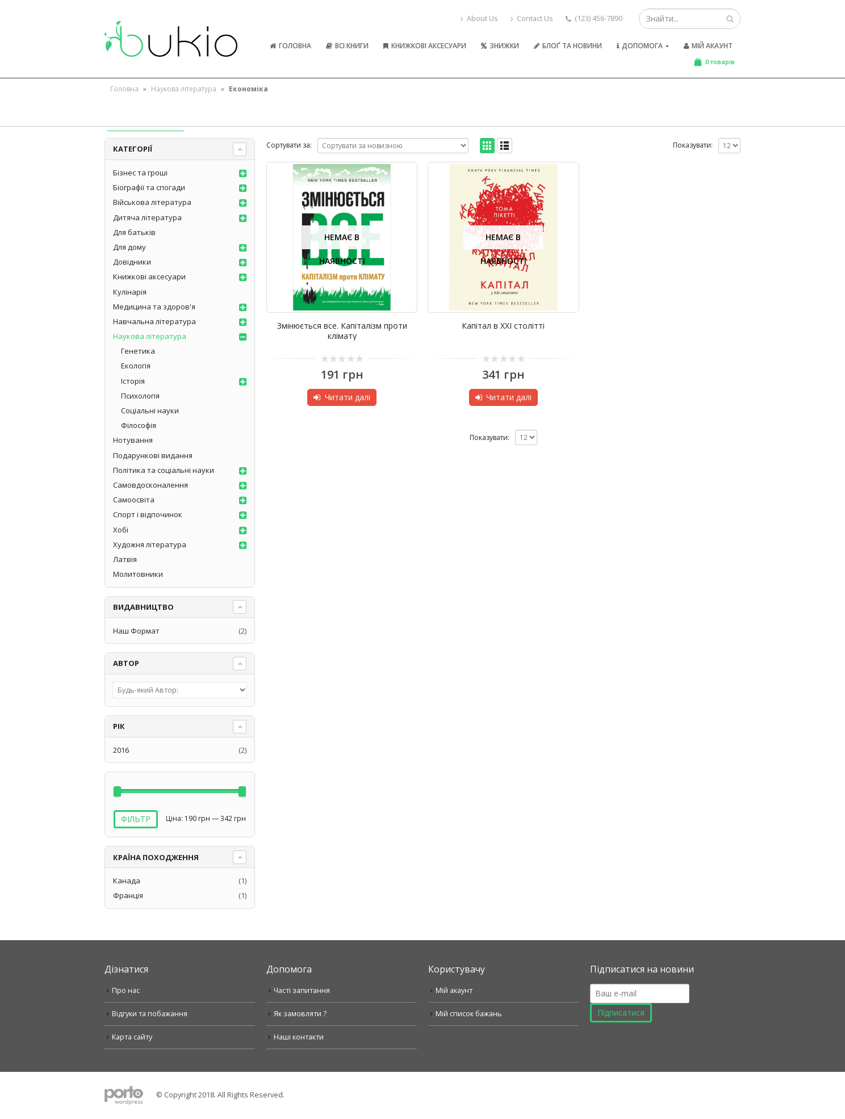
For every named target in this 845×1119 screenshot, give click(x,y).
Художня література (149, 544)
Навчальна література (154, 321)
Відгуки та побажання (149, 1014)
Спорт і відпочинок (147, 514)
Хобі (120, 530)
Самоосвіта (133, 499)
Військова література (152, 202)
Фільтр (135, 819)
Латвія (125, 559)
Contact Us (532, 18)
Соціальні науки (150, 410)
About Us (479, 18)
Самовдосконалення (150, 485)
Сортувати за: (289, 145)
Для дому (129, 247)
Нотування (133, 440)
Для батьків (134, 232)
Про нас (126, 990)
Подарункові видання (153, 455)
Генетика (138, 351)
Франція (128, 895)
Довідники (132, 262)
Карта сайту (132, 1037)
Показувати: (693, 145)
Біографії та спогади (149, 187)
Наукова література (183, 89)
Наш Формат (136, 631)
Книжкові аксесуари (424, 46)
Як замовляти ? (300, 1014)
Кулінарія (130, 292)
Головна (290, 46)
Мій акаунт (708, 46)
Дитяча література (147, 217)
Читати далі (347, 397)
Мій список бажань (469, 1014)
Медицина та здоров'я (154, 306)
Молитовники (138, 574)
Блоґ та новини (568, 46)
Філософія (138, 425)
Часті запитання (302, 990)
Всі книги (347, 46)
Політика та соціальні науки (163, 470)
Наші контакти (299, 1037)
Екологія (135, 366)
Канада (126, 880)
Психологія (140, 396)
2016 (121, 750)
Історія (133, 381)
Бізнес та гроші (140, 172)
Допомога (640, 46)
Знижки (500, 46)
